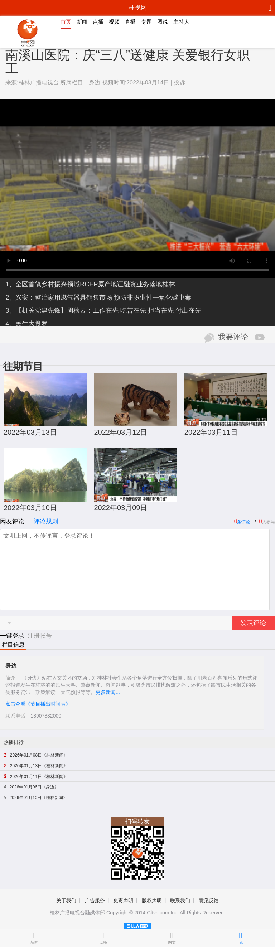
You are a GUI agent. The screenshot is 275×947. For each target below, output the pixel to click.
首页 (66, 22)
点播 (98, 22)
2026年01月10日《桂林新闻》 (38, 797)
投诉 (179, 82)
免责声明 (123, 900)
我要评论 (233, 337)
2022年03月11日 (211, 432)
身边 (94, 82)
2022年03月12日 (120, 432)
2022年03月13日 (30, 432)
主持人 (181, 22)
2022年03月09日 (120, 508)
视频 (114, 22)
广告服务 (95, 900)
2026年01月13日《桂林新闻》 (39, 765)
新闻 (82, 22)
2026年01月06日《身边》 (34, 786)
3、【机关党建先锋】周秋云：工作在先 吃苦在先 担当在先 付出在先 (103, 310)
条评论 (243, 522)
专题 (146, 22)
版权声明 (152, 900)
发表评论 (253, 623)
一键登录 (13, 635)
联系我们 (180, 900)
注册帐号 (40, 635)
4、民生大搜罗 (26, 323)
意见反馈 (209, 900)
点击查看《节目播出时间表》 (38, 704)
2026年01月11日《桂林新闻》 (39, 776)
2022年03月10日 (30, 508)
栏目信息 (13, 645)
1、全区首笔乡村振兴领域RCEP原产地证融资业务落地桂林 (90, 284)
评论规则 (46, 521)
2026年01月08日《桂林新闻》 (39, 755)
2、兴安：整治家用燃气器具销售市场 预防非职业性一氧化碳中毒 (98, 297)
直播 (130, 22)
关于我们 (66, 900)
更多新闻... (108, 692)
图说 (162, 22)
